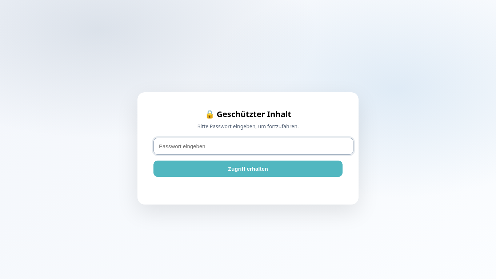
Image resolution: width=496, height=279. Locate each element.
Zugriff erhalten (248, 169)
